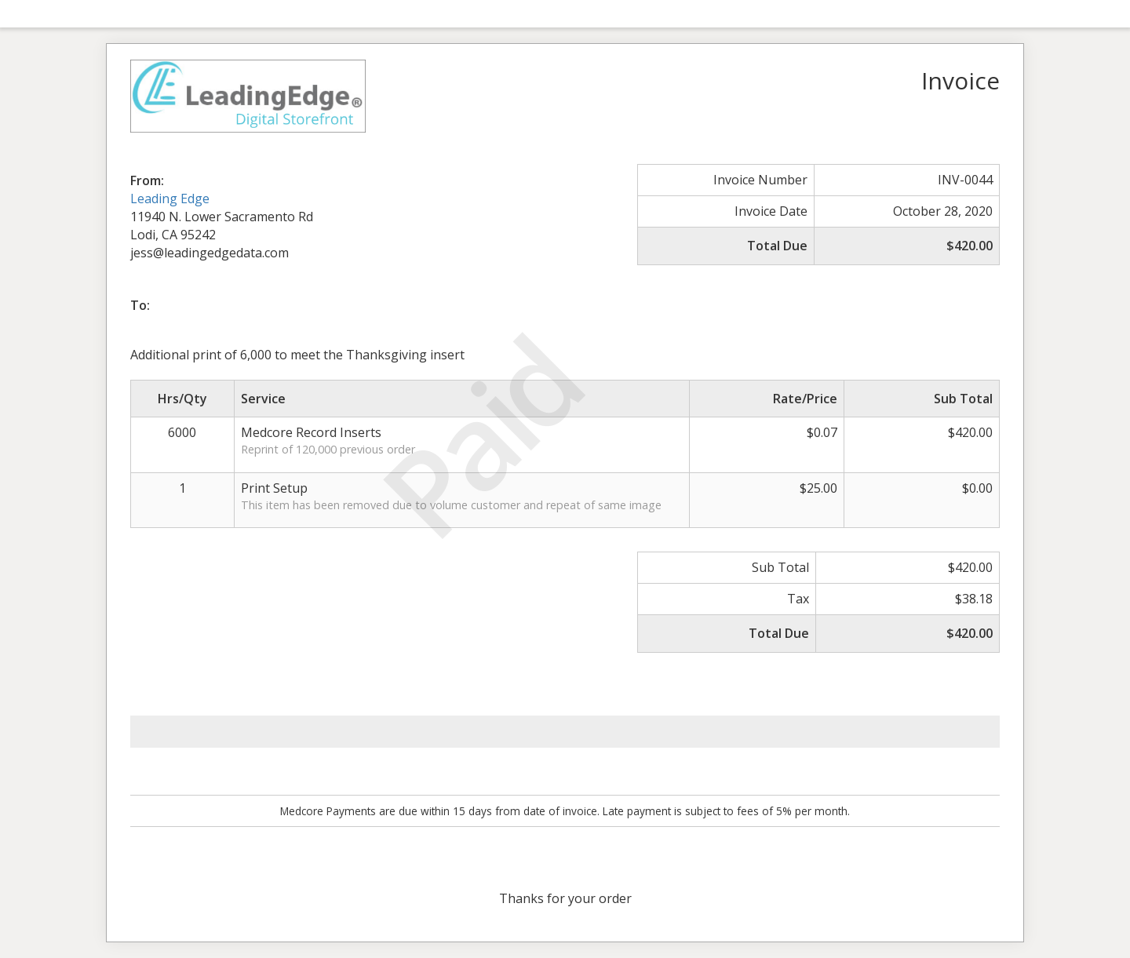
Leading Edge (170, 198)
